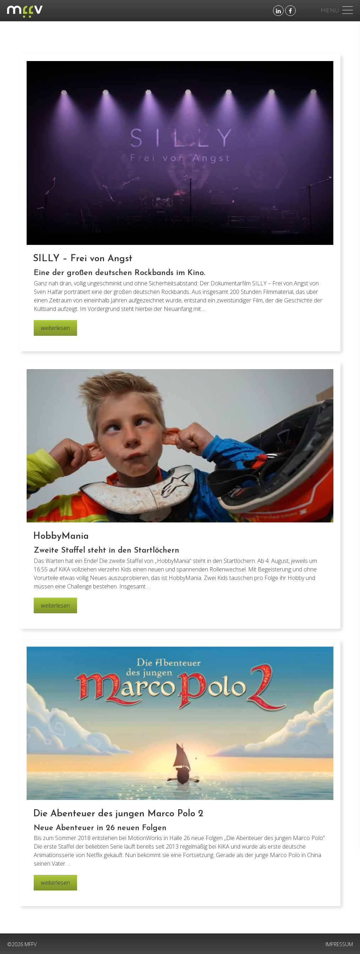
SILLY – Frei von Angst (82, 259)
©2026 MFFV (22, 944)
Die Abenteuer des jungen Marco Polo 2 (118, 814)
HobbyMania (61, 536)
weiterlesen (55, 329)
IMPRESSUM (339, 944)
